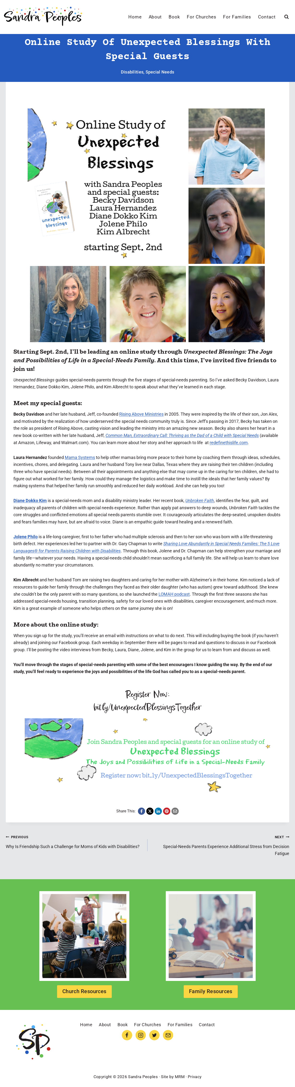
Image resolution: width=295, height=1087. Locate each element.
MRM (180, 1076)
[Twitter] (154, 1035)
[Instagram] (141, 1035)
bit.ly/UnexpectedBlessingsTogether (147, 707)
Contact (267, 17)
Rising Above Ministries (141, 414)
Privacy (194, 1076)
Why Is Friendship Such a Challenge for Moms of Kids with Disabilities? (74, 841)
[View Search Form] (286, 17)
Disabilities (132, 71)
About (155, 17)
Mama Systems (80, 457)
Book (174, 17)
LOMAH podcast (174, 594)
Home (135, 17)
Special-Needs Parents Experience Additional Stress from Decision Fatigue (220, 844)
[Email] (168, 1035)
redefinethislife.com (229, 442)
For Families (237, 17)
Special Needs (160, 71)
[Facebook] (127, 1035)
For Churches (201, 17)
